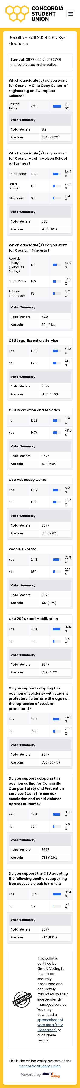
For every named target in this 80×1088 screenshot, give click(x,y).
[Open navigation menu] (70, 14)
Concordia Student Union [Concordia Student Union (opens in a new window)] (40, 1066)
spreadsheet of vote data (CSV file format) (50, 1025)
